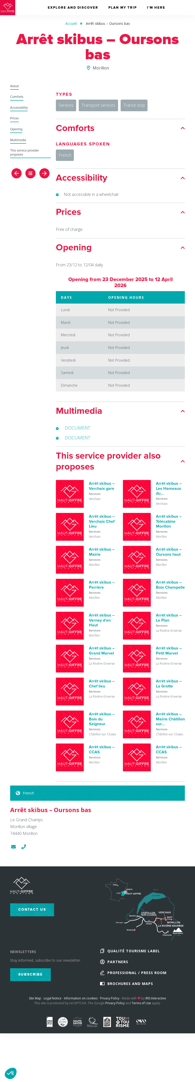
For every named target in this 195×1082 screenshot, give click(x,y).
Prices (14, 118)
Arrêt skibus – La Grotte (169, 687)
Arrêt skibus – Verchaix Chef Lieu (102, 524)
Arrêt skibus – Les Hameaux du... (169, 491)
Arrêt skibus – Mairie (102, 555)
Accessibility (19, 108)
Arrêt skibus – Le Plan (169, 621)
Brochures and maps (130, 991)
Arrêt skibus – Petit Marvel (169, 654)
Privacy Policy (109, 1006)
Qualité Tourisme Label (133, 955)
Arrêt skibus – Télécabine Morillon (169, 524)
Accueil (71, 23)
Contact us (32, 913)
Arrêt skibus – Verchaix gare (102, 489)
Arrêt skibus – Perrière (102, 588)
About (14, 86)
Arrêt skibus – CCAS (102, 753)
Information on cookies (81, 1006)
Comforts (16, 97)
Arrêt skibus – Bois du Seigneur (102, 722)
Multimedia (18, 140)
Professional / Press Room (137, 979)
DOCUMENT (77, 431)
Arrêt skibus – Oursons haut (169, 555)
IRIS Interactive (155, 1006)
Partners (117, 967)
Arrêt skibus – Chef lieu (102, 687)
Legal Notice (52, 1006)
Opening (16, 129)
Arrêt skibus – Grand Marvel (102, 654)
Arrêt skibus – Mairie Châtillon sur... (170, 722)
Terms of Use (141, 1011)
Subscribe (30, 978)
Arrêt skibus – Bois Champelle (170, 588)
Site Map (35, 1006)
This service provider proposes (24, 153)
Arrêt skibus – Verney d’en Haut (102, 623)
